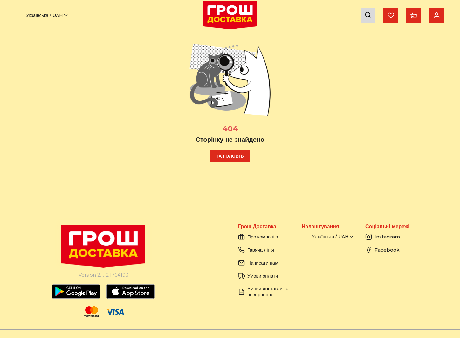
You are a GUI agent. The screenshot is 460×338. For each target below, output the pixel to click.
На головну (229, 156)
